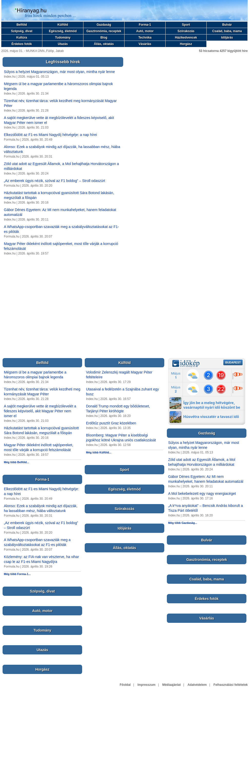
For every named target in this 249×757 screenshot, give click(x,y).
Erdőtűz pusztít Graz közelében (111, 423)
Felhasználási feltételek (231, 685)
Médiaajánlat (171, 685)
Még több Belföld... (16, 462)
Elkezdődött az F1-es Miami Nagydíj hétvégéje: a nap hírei (50, 135)
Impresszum (146, 685)
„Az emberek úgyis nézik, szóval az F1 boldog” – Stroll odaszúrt (54, 181)
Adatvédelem (197, 685)
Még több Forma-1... (17, 574)
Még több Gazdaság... (182, 522)
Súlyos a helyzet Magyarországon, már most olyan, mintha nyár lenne (59, 72)
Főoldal (125, 685)
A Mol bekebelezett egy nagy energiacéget (202, 493)
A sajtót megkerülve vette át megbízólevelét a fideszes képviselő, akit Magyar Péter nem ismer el (40, 411)
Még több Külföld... (98, 452)
